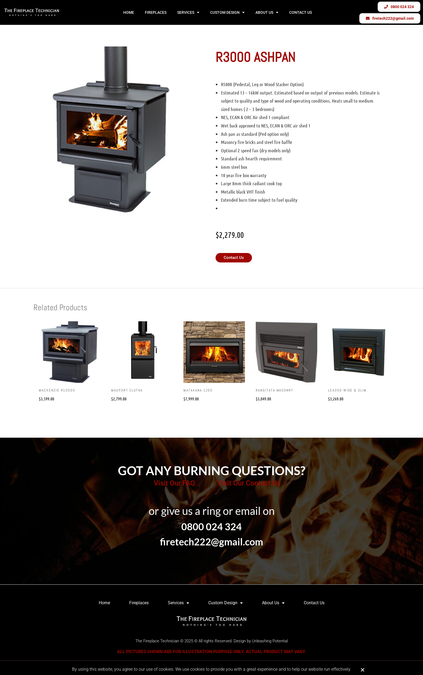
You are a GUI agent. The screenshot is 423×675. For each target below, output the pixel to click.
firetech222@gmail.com (211, 542)
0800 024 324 (211, 526)
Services (188, 12)
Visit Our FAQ (174, 483)
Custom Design (227, 12)
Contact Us (300, 12)
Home (128, 12)
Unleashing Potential (270, 641)
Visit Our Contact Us (248, 483)
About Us (266, 12)
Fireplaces (155, 12)
